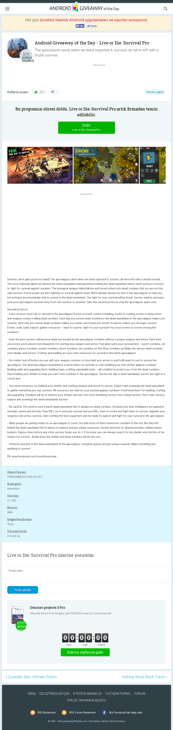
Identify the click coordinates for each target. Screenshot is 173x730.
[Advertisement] (101, 75)
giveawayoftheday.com (75, 721)
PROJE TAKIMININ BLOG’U (86, 700)
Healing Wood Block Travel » (144, 677)
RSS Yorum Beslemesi (82, 712)
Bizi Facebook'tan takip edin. (126, 712)
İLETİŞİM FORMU (118, 693)
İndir (86, 127)
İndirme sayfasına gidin (85, 652)
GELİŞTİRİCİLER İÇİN (54, 693)
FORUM (139, 693)
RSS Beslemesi (47, 712)
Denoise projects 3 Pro (47, 607)
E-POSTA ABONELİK (87, 693)
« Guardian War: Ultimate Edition (31, 677)
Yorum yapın (155, 92)
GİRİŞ (32, 693)
